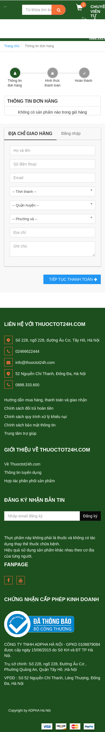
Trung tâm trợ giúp (20, 433)
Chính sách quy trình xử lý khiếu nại (35, 416)
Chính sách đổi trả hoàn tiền (28, 408)
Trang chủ (11, 46)
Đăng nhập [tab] (71, 133)
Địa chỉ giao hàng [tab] (30, 133)
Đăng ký (90, 516)
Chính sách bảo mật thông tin (29, 425)
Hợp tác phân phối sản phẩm (29, 481)
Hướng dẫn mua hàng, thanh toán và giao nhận (45, 400)
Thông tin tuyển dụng (22, 472)
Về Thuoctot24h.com (22, 464)
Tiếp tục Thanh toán (72, 279)
